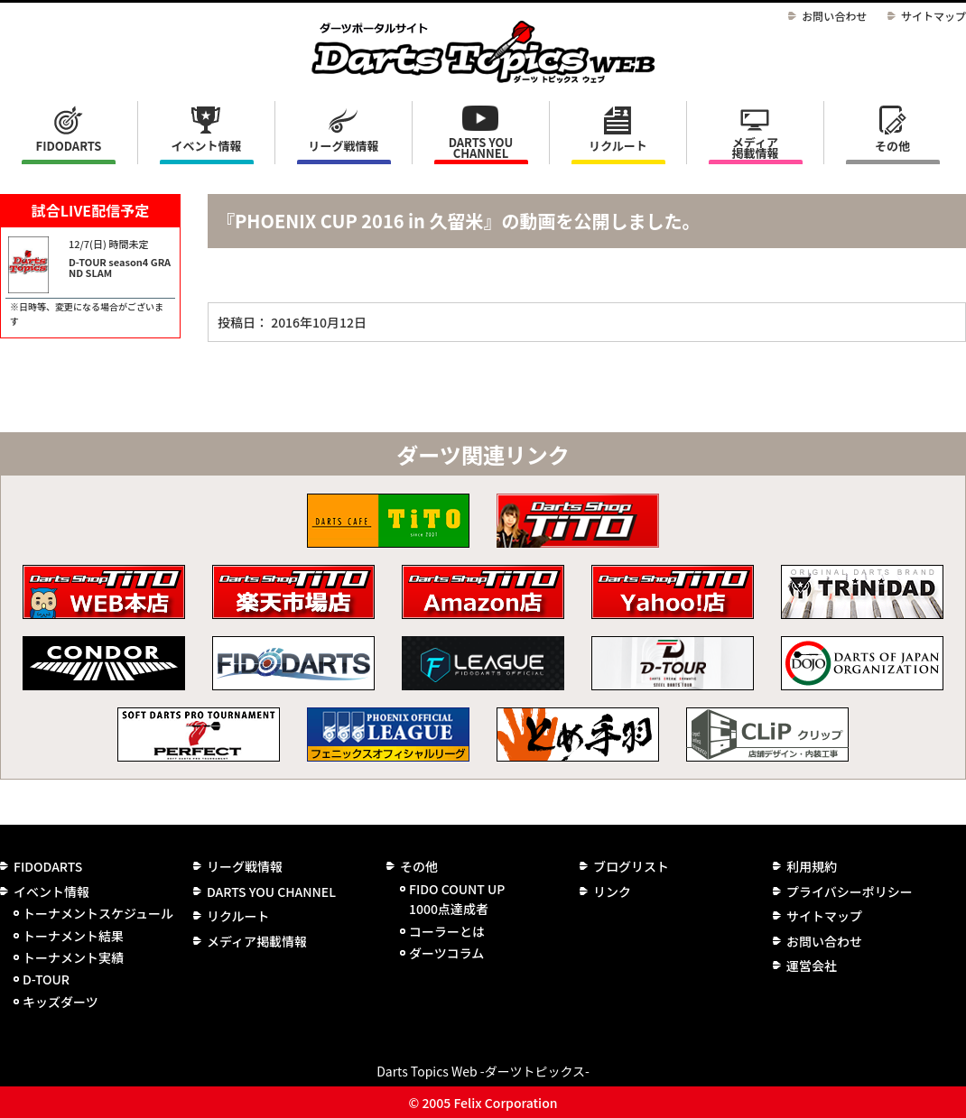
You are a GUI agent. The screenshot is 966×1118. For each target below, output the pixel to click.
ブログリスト (631, 866)
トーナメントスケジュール (98, 913)
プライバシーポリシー (849, 891)
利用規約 (811, 866)
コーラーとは (447, 931)
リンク (612, 891)
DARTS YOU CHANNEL (481, 148)
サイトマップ (933, 15)
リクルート (618, 145)
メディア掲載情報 (754, 148)
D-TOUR (46, 979)
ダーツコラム (446, 953)
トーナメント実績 (73, 957)
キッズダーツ (60, 1002)
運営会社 (811, 965)
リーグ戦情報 (245, 866)
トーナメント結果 (73, 936)
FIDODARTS (69, 145)
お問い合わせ (834, 15)
